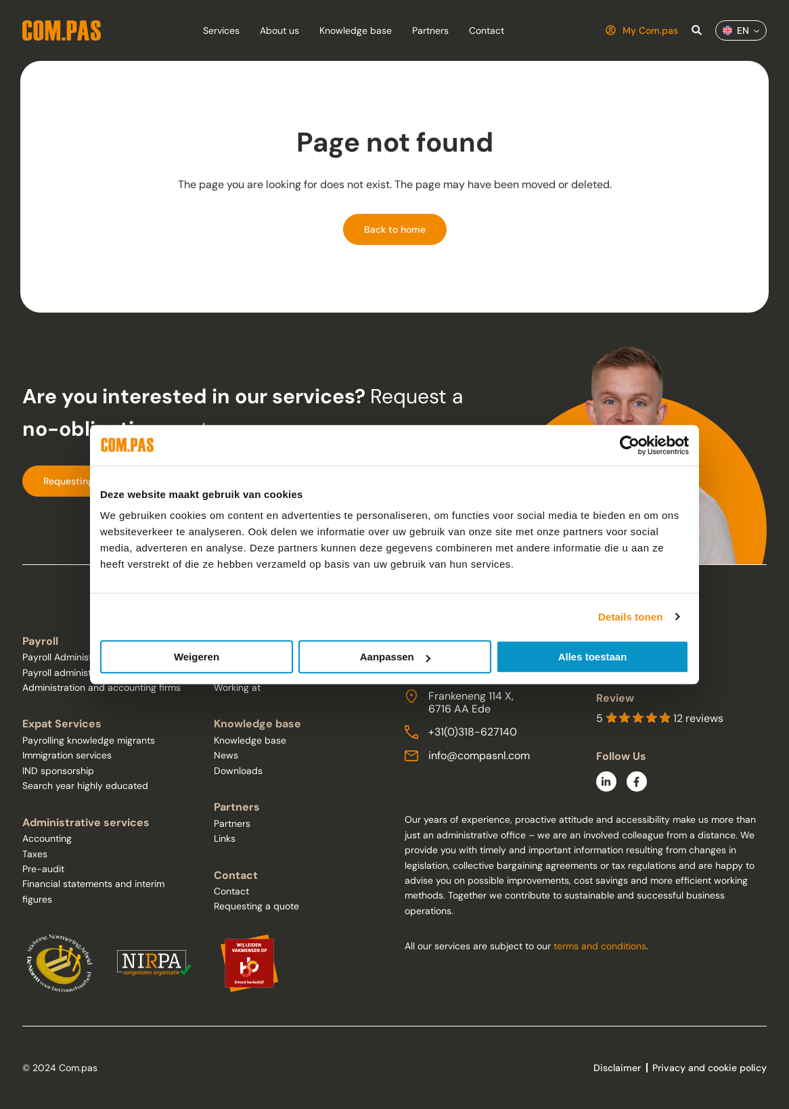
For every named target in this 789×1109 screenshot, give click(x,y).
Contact (486, 30)
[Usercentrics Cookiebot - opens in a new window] (629, 445)
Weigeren (196, 656)
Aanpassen (395, 656)
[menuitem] (741, 30)
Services (221, 30)
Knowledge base (355, 30)
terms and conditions (600, 946)
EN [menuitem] (743, 30)
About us (279, 30)
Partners (430, 30)
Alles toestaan (592, 656)
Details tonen (630, 617)
